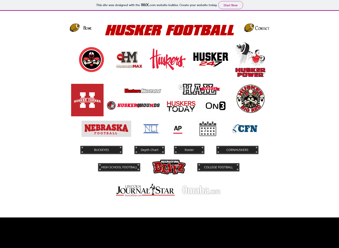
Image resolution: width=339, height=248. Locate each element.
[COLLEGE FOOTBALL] (218, 167)
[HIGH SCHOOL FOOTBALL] (119, 167)
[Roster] (189, 150)
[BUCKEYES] (101, 150)
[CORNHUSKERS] (237, 150)
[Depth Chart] (149, 150)
